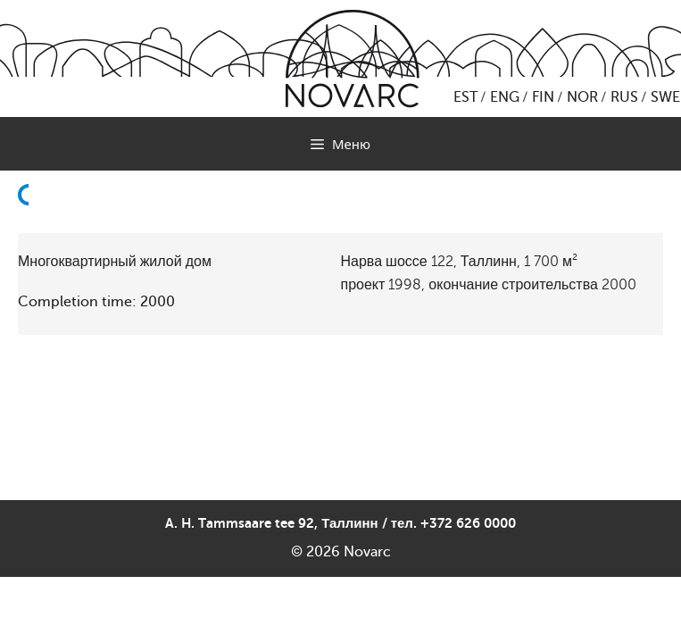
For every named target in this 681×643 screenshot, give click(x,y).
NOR (582, 97)
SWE (665, 97)
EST (465, 97)
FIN (543, 97)
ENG (504, 97)
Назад (28, 237)
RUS (624, 97)
